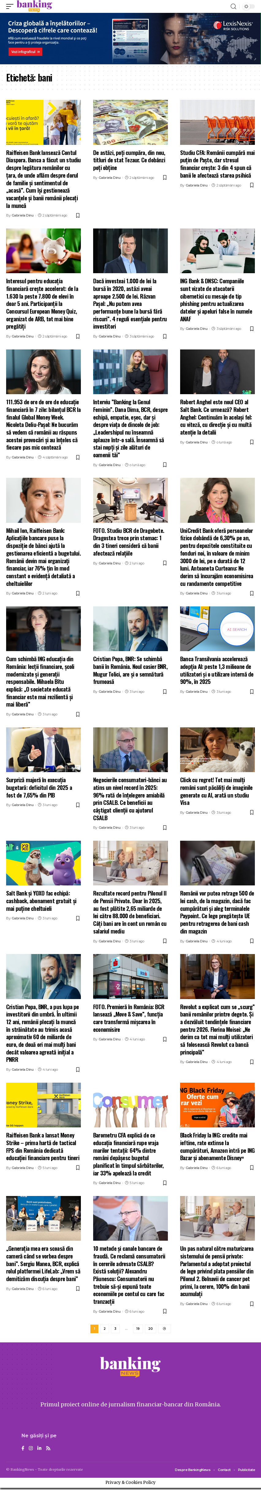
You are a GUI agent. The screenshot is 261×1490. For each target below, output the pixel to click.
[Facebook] (23, 1450)
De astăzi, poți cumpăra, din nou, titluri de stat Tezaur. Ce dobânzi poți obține (129, 160)
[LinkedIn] (40, 1450)
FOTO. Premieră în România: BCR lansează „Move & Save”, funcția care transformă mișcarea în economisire (128, 1017)
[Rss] (49, 1450)
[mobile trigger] (11, 6)
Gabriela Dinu (23, 215)
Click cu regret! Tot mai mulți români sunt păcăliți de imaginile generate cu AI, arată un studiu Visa (216, 790)
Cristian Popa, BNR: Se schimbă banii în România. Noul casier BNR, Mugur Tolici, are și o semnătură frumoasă (130, 669)
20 (150, 1330)
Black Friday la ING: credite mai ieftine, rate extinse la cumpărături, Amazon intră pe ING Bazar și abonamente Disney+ (217, 1146)
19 (138, 1330)
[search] (233, 6)
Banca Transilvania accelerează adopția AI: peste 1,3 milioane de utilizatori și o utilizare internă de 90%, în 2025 (216, 669)
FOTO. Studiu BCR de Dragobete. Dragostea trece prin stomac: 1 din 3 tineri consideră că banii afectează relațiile (128, 541)
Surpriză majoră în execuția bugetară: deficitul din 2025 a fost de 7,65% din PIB (39, 787)
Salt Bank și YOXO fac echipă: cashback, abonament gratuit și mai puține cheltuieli (41, 900)
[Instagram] (31, 1450)
